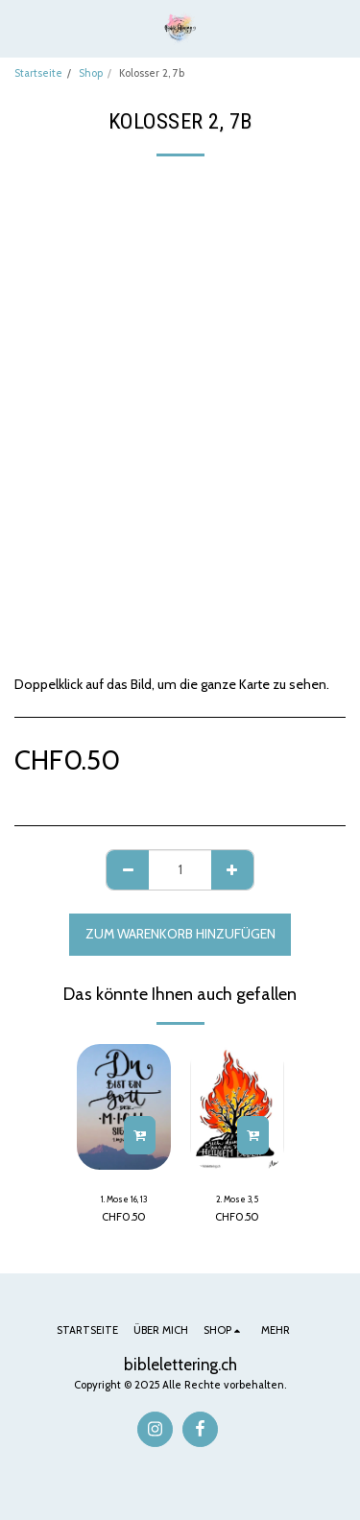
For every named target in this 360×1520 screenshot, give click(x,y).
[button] (21, 28)
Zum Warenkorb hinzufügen (180, 933)
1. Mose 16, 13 (124, 1199)
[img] (124, 1107)
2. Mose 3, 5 (237, 1199)
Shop (91, 73)
